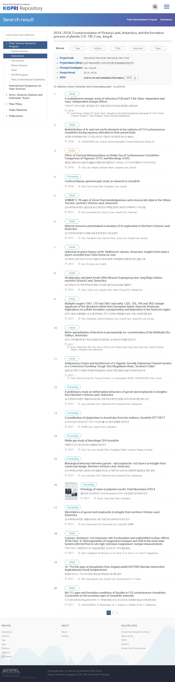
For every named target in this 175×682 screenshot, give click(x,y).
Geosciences (17, 56)
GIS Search (7, 657)
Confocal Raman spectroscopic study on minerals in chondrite (102, 181)
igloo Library (127, 636)
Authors (5, 636)
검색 (155, 7)
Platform (6, 648)
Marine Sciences (19, 65)
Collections (7, 632)
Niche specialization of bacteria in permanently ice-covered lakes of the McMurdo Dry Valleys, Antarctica (117, 334)
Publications (16, 116)
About (64, 632)
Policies (64, 636)
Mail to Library (29, 677)
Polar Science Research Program (22, 45)
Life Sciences (17, 60)
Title (117, 48)
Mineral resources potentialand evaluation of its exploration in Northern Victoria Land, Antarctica (117, 228)
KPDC (131, 78)
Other (14, 70)
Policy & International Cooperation (28, 79)
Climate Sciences (19, 51)
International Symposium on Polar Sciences (25, 87)
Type (157, 48)
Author (98, 48)
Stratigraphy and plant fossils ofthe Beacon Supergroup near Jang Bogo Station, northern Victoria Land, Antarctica (114, 279)
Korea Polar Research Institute (135, 632)
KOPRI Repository (22, 7)
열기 (6, 43)
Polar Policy (15, 104)
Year (77, 48)
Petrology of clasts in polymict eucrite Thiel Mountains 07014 (118, 489)
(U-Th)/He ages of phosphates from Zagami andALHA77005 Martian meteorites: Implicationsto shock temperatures (115, 568)
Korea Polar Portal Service (133, 648)
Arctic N (125, 644)
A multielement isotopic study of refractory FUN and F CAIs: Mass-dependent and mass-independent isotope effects (115, 100)
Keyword (138, 48)
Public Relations (18, 110)
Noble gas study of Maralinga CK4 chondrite (92, 440)
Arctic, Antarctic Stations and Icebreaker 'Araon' (25, 96)
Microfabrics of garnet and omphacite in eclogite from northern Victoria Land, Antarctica (112, 514)
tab (166, 7)
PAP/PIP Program (19, 75)
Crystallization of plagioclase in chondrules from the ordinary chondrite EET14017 (115, 417)
